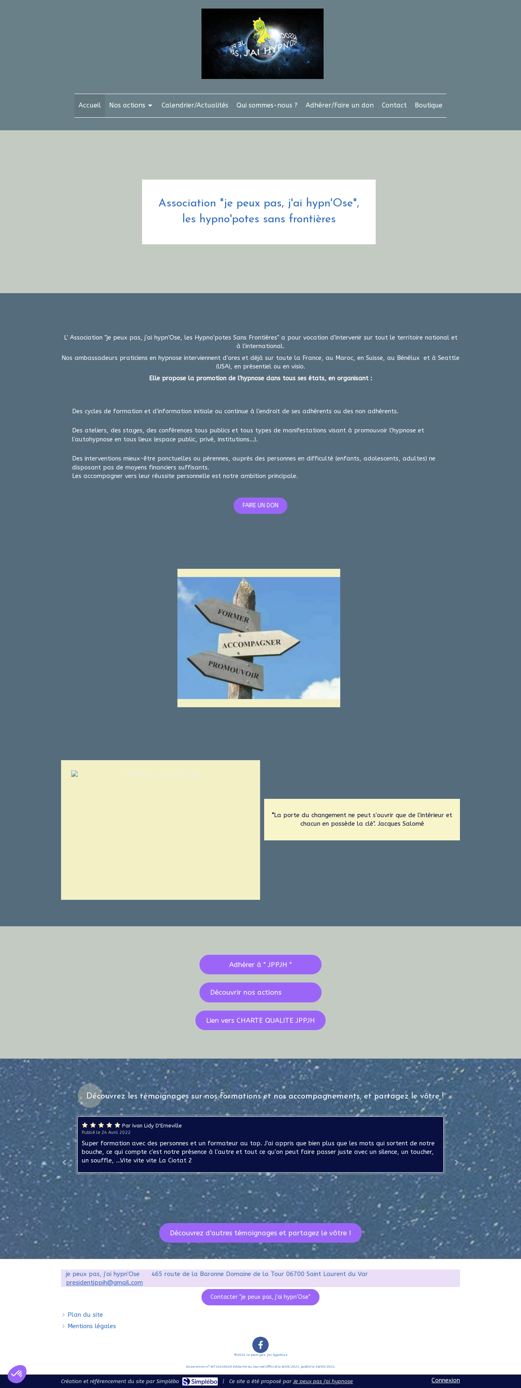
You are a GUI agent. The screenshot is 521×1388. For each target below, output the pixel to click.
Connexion (445, 1380)
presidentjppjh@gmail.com (104, 1282)
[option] (260, 1144)
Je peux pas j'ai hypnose (323, 1381)
